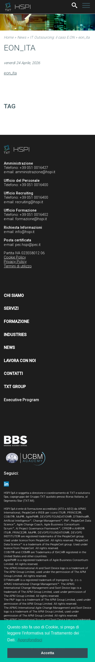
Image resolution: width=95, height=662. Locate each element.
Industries (15, 334)
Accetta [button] (47, 653)
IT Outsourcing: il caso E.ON (52, 37)
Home (8, 37)
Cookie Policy (15, 257)
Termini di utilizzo (18, 266)
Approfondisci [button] (29, 640)
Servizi (11, 308)
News (21, 37)
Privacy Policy (15, 262)
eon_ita (10, 73)
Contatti (13, 373)
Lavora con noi (20, 360)
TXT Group (15, 386)
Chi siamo (14, 295)
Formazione (16, 321)
